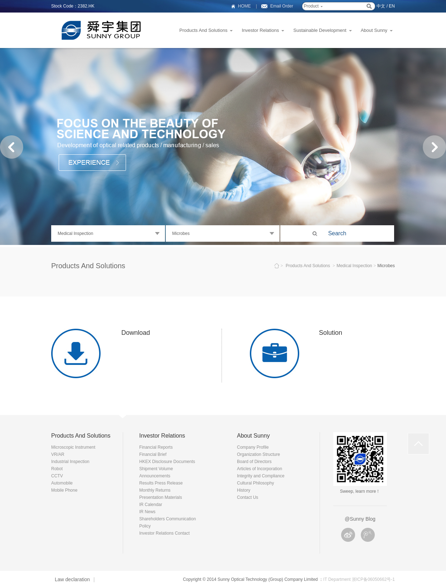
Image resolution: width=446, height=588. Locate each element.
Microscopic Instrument (73, 447)
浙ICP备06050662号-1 (373, 579)
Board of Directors (254, 461)
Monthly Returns (154, 490)
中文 (381, 6)
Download (135, 332)
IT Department (336, 579)
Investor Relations (260, 30)
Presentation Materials (160, 497)
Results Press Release (161, 483)
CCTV (57, 475)
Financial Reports (156, 447)
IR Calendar (150, 504)
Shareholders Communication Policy (167, 522)
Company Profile (253, 447)
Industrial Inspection (70, 461)
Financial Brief (152, 454)
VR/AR (57, 454)
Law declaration (72, 579)
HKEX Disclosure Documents (167, 461)
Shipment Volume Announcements (156, 472)
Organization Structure (258, 454)
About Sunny (374, 30)
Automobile (62, 483)
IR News (147, 511)
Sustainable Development (319, 30)
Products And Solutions (203, 30)
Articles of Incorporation (259, 468)
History (243, 490)
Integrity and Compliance (261, 475)
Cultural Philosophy (255, 483)
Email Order (281, 6)
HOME (244, 6)
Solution (330, 332)
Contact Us (247, 497)
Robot (57, 468)
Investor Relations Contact (164, 533)
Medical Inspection (354, 265)
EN (392, 6)
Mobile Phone (64, 490)
